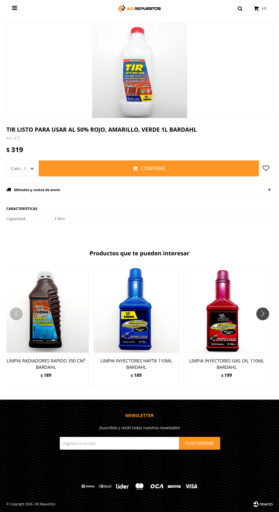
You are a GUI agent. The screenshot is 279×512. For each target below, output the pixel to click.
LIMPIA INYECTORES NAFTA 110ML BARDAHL (136, 364)
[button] (265, 327)
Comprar (153, 168)
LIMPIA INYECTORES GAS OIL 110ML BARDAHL (226, 364)
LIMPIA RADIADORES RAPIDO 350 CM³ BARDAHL (46, 364)
